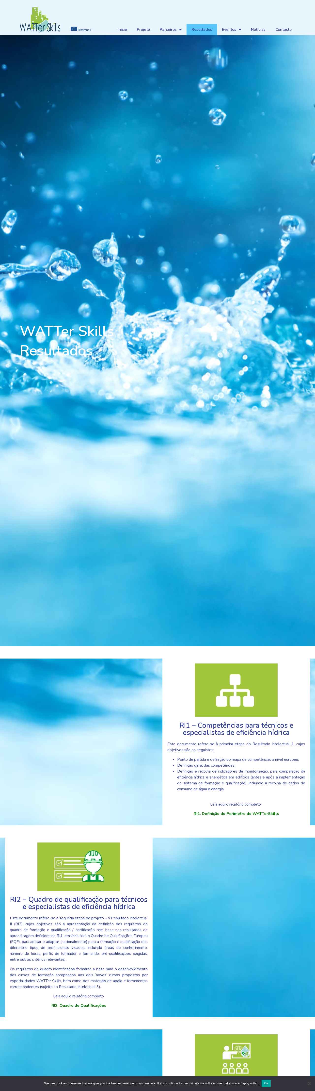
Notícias (258, 29)
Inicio (122, 29)
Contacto (283, 29)
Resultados (201, 29)
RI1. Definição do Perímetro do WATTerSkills (236, 813)
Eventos (231, 29)
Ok (266, 1083)
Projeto (143, 29)
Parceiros (171, 29)
